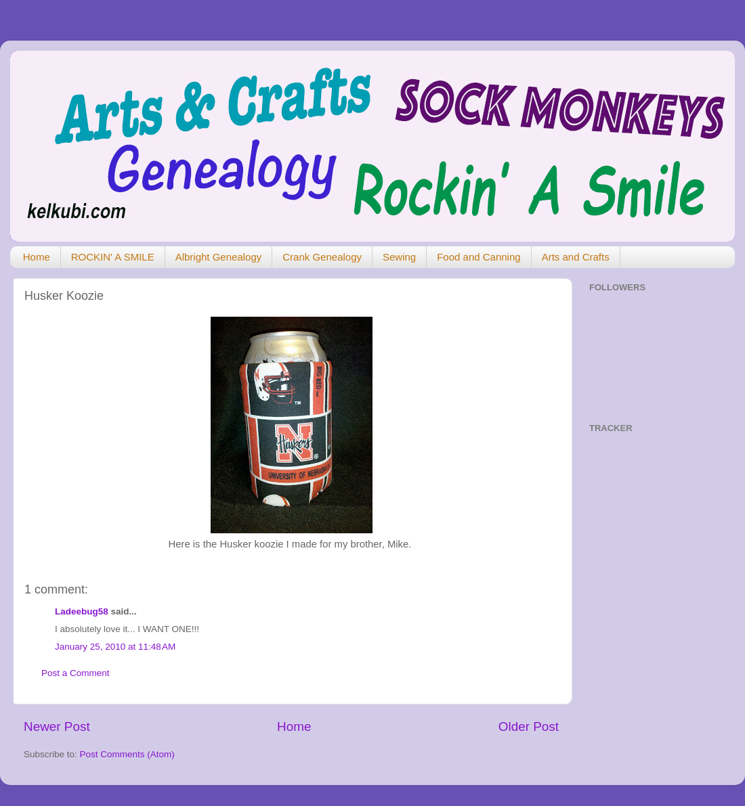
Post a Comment (75, 673)
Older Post (528, 726)
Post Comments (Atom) (127, 754)
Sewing (399, 257)
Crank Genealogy (322, 257)
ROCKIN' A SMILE (112, 257)
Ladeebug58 (81, 611)
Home (36, 257)
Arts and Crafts (576, 257)
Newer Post (57, 726)
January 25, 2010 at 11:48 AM (115, 647)
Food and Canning (478, 257)
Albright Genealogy (218, 257)
